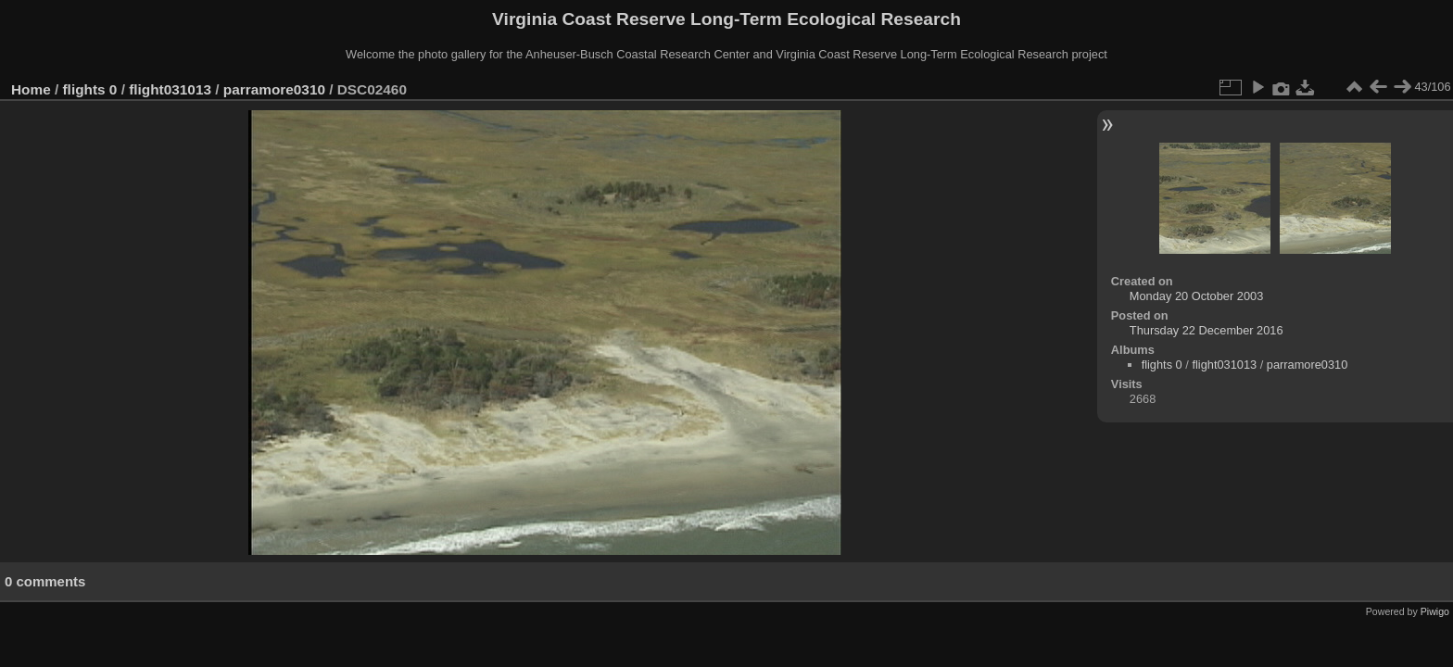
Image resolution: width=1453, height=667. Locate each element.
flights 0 (90, 89)
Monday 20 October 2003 (1196, 296)
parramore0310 (274, 89)
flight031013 (170, 89)
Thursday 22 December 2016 (1206, 330)
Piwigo (1435, 611)
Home (31, 89)
